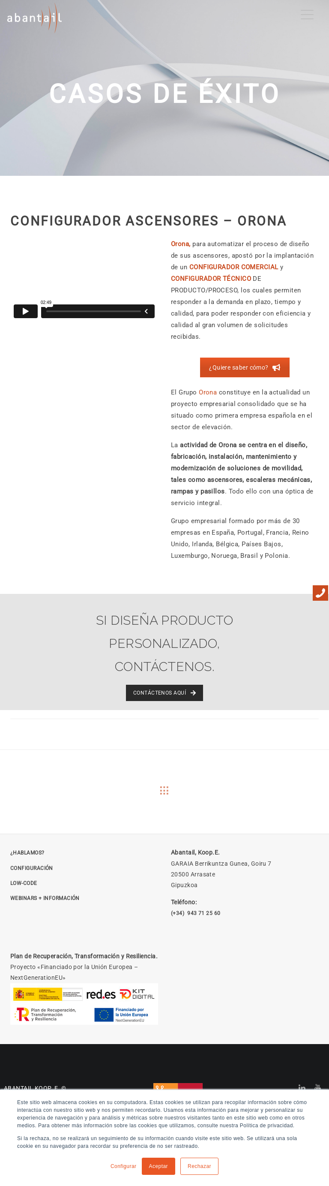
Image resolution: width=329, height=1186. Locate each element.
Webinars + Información (45, 898)
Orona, (181, 244)
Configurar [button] (124, 1166)
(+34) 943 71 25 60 (196, 913)
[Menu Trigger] (307, 15)
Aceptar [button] (158, 1166)
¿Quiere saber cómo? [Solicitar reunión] (245, 367)
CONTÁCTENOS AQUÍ (164, 693)
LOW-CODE (23, 883)
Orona (208, 392)
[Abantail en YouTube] (318, 1088)
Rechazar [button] (199, 1166)
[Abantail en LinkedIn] (302, 1088)
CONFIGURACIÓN (31, 868)
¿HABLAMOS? (27, 853)
